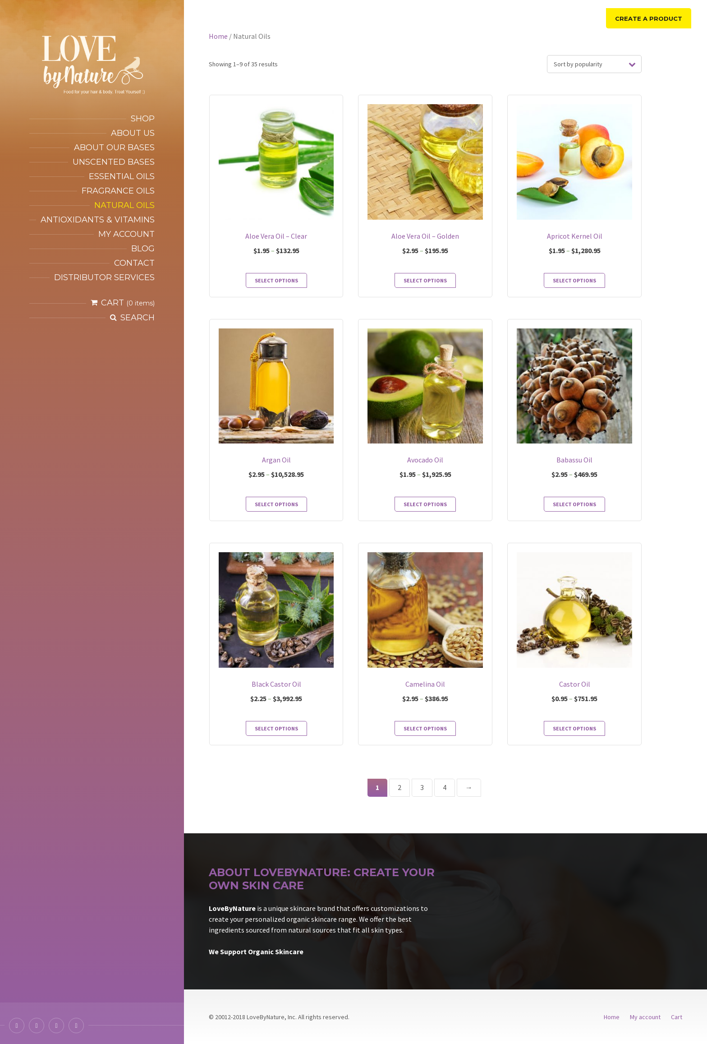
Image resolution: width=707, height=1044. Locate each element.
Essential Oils (122, 176)
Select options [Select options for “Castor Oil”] (574, 728)
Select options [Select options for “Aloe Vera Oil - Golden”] (425, 280)
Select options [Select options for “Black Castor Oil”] (276, 728)
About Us (133, 133)
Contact (134, 263)
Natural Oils (124, 205)
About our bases (114, 147)
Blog (143, 249)
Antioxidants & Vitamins (98, 220)
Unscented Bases (114, 162)
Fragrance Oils (118, 191)
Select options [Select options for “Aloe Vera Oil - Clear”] (276, 280)
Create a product (648, 18)
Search (137, 318)
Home (218, 36)
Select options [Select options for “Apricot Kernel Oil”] (574, 280)
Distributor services (104, 277)
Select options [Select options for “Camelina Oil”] (425, 728)
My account (126, 234)
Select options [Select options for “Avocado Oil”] (425, 504)
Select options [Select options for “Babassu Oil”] (574, 504)
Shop (143, 119)
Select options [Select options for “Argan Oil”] (276, 504)
